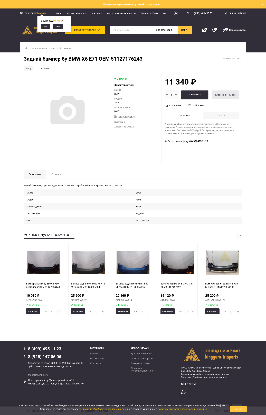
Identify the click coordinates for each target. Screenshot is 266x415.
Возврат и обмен (149, 13)
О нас (59, 13)
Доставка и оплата (77, 13)
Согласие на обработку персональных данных (205, 373)
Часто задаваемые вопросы (121, 13)
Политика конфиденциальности (143, 369)
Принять (238, 409)
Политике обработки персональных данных (204, 377)
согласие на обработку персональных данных (104, 409)
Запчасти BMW (39, 48)
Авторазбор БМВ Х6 (61, 48)
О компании (97, 358)
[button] (240, 235)
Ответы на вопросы (142, 358)
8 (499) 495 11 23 (202, 13)
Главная (94, 353)
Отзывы (56, 174)
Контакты (97, 13)
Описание (35, 174)
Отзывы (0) (44, 68)
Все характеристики (124, 115)
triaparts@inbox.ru (38, 374)
